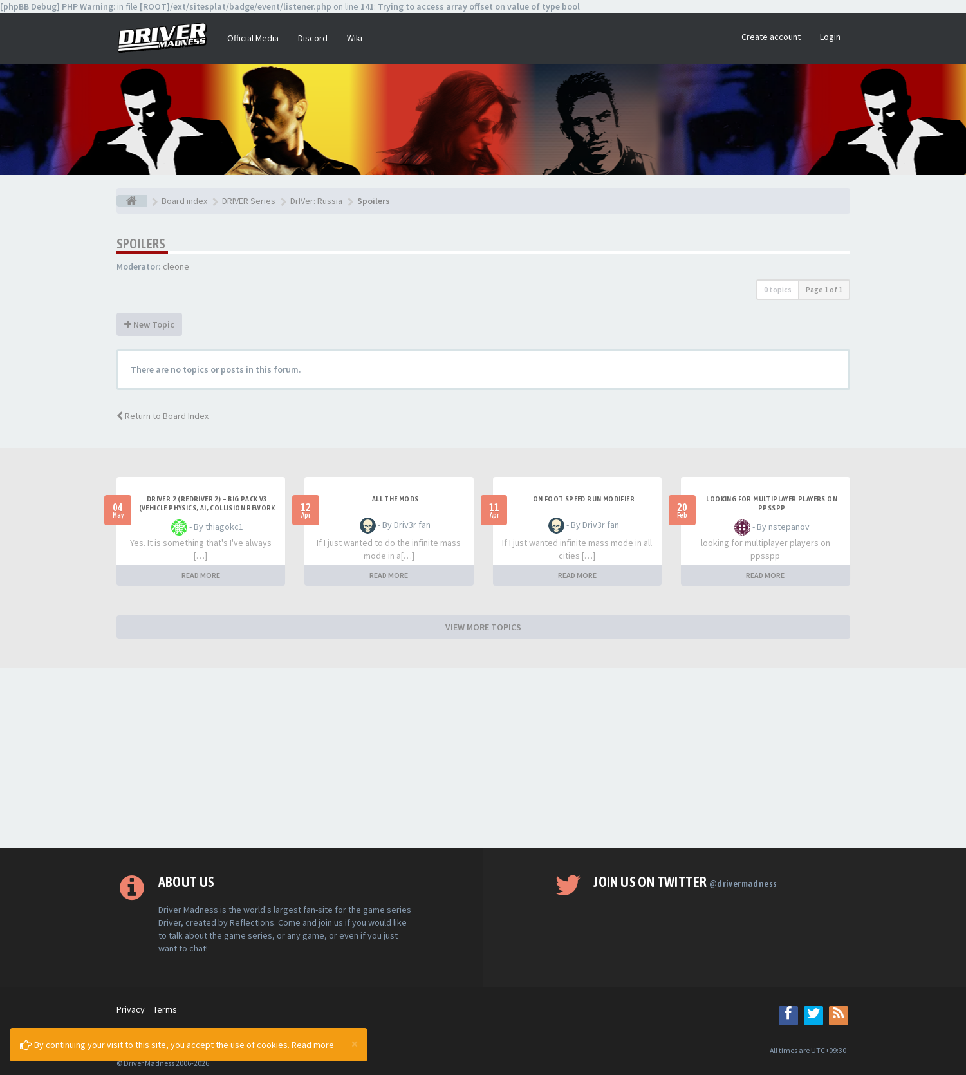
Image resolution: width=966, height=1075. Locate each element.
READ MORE (200, 575)
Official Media (253, 38)
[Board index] (131, 201)
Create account (771, 36)
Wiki (354, 38)
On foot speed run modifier (584, 498)
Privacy (130, 1009)
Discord (313, 38)
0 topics (778, 289)
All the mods (395, 498)
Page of (824, 289)
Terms (165, 1009)
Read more (313, 1045)
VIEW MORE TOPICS (483, 627)
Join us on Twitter (685, 882)
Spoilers (141, 243)
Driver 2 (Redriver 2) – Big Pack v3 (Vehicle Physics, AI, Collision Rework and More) (207, 507)
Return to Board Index (162, 416)
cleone (176, 266)
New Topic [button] (149, 324)
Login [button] (830, 36)
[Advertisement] (483, 758)
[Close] (354, 1043)
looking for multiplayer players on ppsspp (771, 503)
